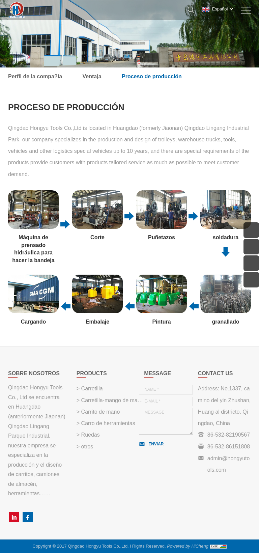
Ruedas (90, 435)
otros (86, 446)
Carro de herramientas (107, 423)
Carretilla (91, 388)
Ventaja (92, 76)
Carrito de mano (100, 412)
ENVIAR (156, 444)
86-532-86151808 (228, 446)
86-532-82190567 (228, 435)
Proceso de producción (152, 76)
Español (220, 8)
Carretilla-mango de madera (112, 400)
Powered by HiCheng (187, 546)
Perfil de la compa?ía (35, 76)
